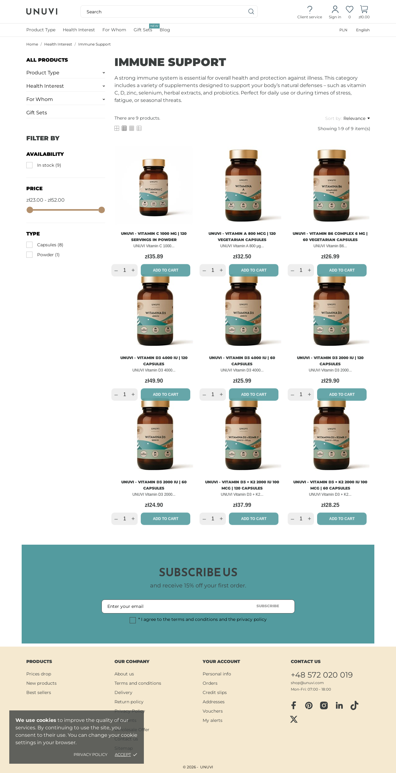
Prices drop (38, 674)
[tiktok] (354, 705)
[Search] (251, 11)
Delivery (123, 692)
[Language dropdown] (363, 30)
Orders (210, 683)
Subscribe (267, 606)
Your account (221, 661)
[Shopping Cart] (364, 11)
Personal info (217, 674)
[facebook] (293, 705)
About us (124, 674)
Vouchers (213, 711)
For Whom (39, 99)
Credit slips (215, 692)
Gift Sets (147, 28)
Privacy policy (90, 754)
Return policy (129, 702)
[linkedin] (339, 705)
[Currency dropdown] (343, 30)
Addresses (214, 702)
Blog (165, 30)
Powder (48, 254)
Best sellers (38, 692)
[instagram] (324, 705)
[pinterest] (308, 705)
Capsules (50, 245)
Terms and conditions (137, 683)
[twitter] (293, 719)
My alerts (212, 720)
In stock (49, 165)
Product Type (42, 73)
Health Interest (45, 86)
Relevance (356, 118)
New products (41, 683)
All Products (47, 60)
